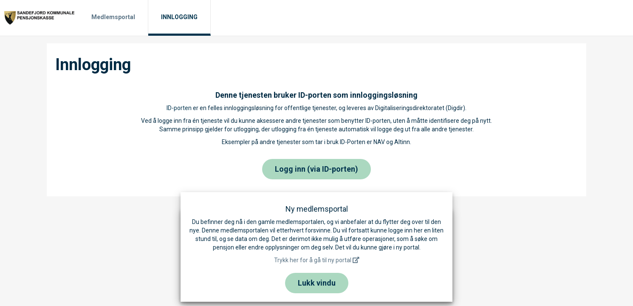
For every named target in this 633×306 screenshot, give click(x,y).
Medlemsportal (113, 17)
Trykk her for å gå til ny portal (316, 260)
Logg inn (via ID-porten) (316, 168)
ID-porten (179, 108)
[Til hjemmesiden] (39, 17)
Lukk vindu (317, 282)
